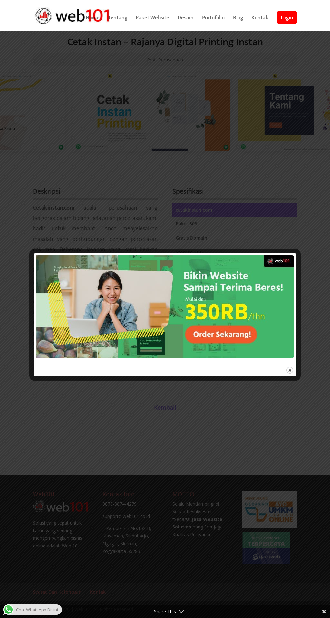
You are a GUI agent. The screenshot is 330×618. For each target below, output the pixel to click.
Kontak (259, 18)
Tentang (117, 18)
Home (93, 18)
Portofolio (213, 18)
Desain (186, 18)
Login (287, 17)
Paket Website (152, 18)
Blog (238, 18)
